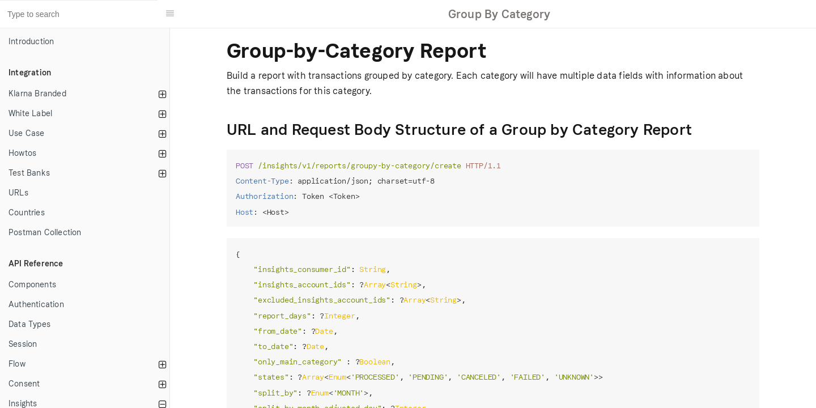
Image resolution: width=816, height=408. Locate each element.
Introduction (31, 41)
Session (22, 344)
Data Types (29, 324)
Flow (17, 364)
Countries (26, 213)
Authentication (36, 304)
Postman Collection (45, 232)
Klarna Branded (37, 94)
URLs (18, 193)
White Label (30, 113)
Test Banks (29, 173)
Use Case (26, 133)
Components (32, 285)
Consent (24, 384)
